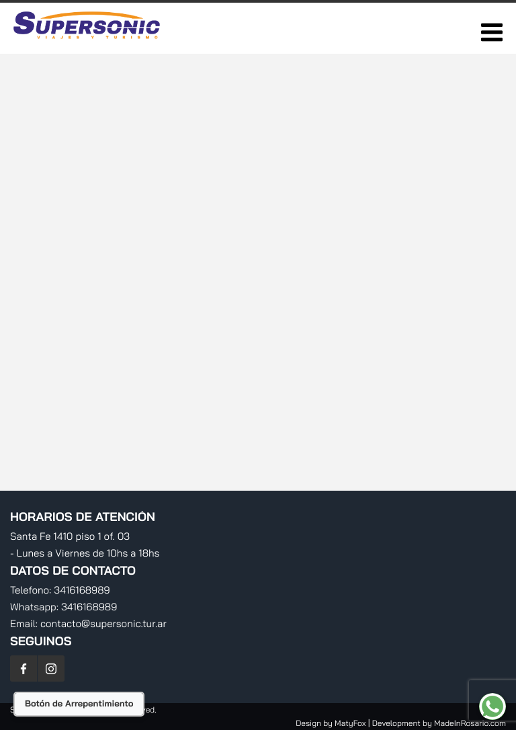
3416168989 (82, 589)
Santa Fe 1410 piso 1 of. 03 (70, 536)
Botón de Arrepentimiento (79, 703)
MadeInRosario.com (470, 723)
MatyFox (350, 723)
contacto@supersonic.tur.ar (103, 623)
